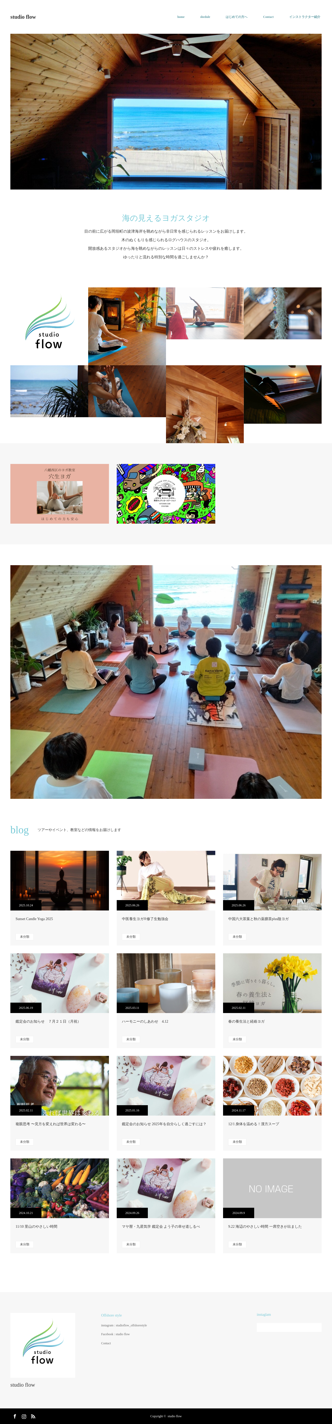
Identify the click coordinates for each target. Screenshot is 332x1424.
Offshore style (111, 1315)
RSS (32, 1415)
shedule (205, 17)
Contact (268, 17)
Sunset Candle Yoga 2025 (34, 919)
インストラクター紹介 (304, 17)
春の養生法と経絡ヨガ (246, 1021)
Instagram (23, 1415)
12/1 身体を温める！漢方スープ (253, 1124)
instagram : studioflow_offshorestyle (124, 1325)
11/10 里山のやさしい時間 (36, 1227)
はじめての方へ (236, 17)
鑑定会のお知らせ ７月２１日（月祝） (48, 1021)
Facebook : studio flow (115, 1334)
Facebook (14, 1415)
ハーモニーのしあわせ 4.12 (145, 1021)
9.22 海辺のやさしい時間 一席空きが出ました (265, 1227)
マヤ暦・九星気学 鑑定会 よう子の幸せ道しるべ (161, 1227)
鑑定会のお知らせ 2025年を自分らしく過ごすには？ (164, 1124)
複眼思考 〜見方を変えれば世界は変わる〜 (51, 1124)
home (181, 17)
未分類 (24, 937)
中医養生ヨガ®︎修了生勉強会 (145, 919)
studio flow (23, 17)
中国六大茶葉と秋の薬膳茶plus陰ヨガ (258, 919)
